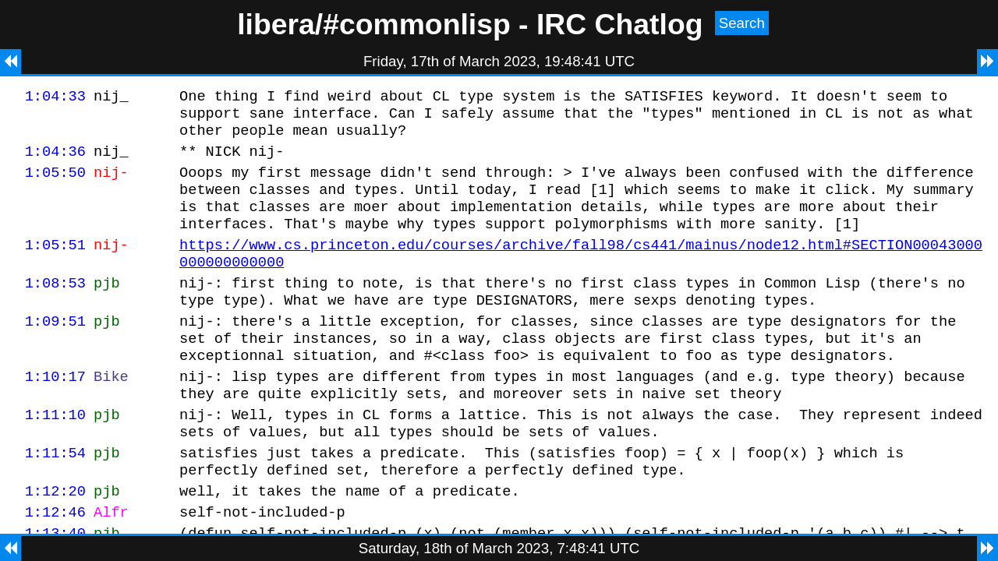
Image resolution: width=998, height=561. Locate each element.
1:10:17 (55, 413)
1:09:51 (55, 351)
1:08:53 (55, 308)
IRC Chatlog (619, 24)
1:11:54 (55, 499)
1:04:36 (55, 160)
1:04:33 (55, 98)
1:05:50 (55, 183)
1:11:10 (55, 456)
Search (742, 23)
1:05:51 (55, 265)
